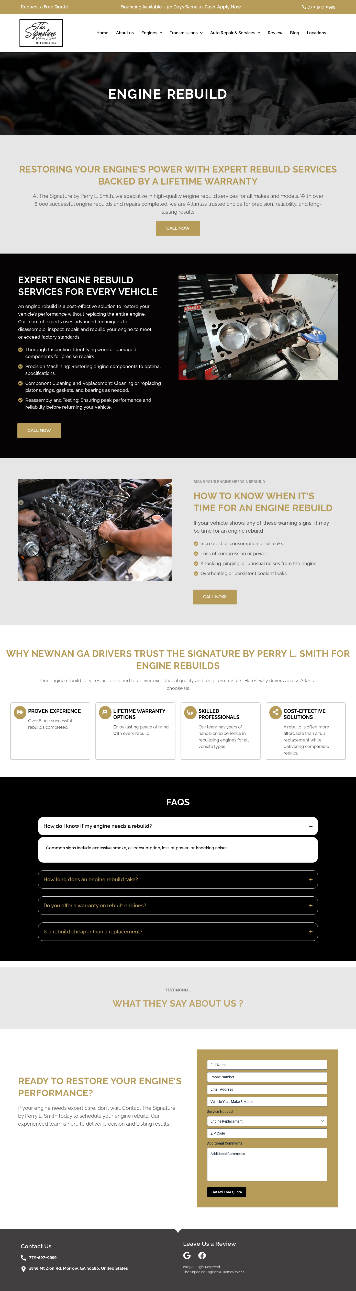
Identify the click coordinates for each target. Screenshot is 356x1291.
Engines (151, 32)
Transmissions (186, 32)
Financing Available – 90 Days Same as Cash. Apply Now (180, 6)
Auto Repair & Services (235, 32)
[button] (152, 33)
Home (102, 32)
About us (125, 32)
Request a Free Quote (44, 6)
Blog (294, 32)
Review (275, 32)
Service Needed (220, 1112)
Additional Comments (224, 1143)
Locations (316, 32)
